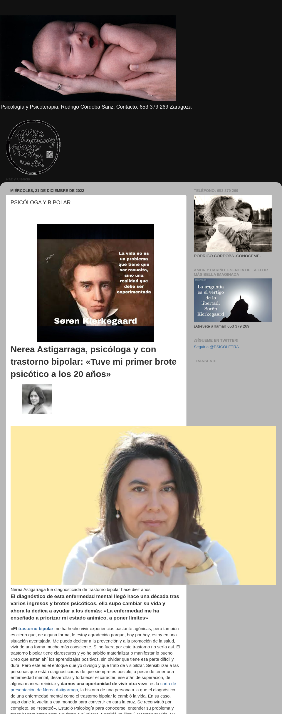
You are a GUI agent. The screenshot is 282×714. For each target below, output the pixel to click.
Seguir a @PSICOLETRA (216, 347)
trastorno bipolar (35, 628)
